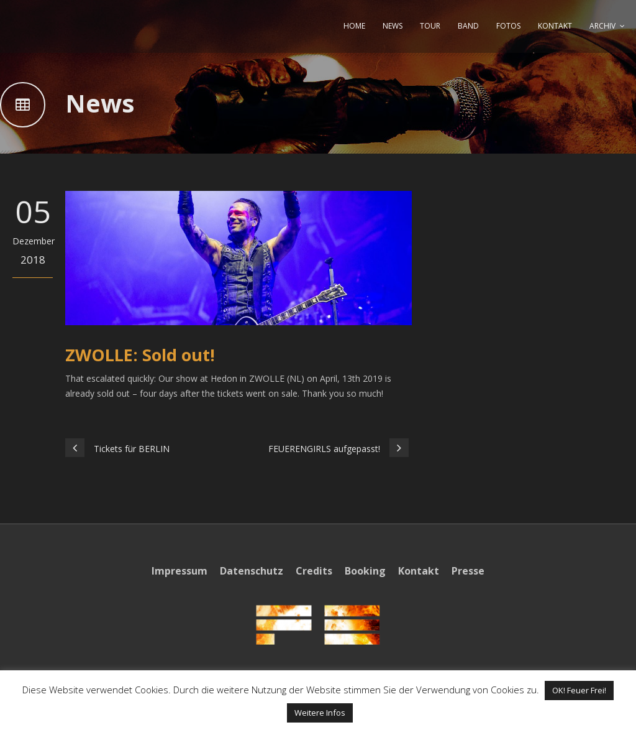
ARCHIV (602, 26)
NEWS (392, 26)
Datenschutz (251, 571)
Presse (468, 571)
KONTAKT (555, 26)
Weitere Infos (319, 712)
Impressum (179, 571)
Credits (314, 571)
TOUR (430, 26)
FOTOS (508, 26)
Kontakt (418, 571)
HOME (354, 26)
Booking (365, 571)
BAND (468, 26)
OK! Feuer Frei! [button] (579, 690)
